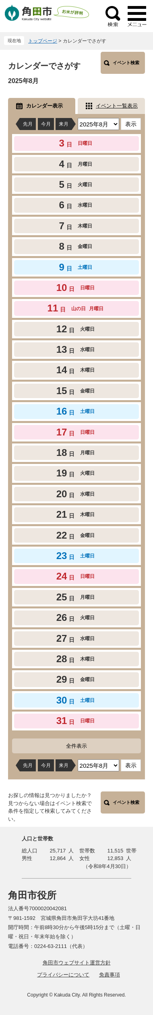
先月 (28, 124)
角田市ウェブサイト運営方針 (77, 963)
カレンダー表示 (44, 106)
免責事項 (109, 975)
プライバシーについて (63, 975)
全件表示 (76, 746)
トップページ (42, 41)
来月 (63, 124)
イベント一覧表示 (117, 106)
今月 (46, 124)
